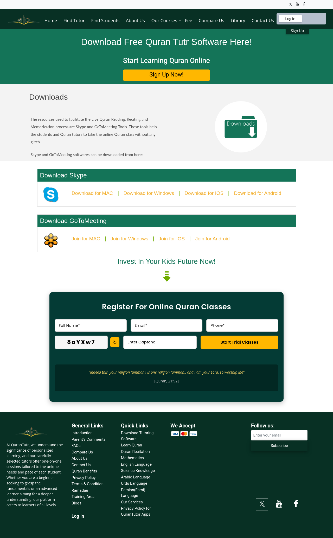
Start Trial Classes (239, 342)
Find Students (105, 20)
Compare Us (211, 20)
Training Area (83, 496)
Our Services (132, 502)
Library (238, 20)
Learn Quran (131, 445)
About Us (135, 20)
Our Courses (164, 20)
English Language (136, 464)
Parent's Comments (89, 439)
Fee (188, 20)
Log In (78, 516)
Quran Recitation (135, 451)
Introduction (82, 433)
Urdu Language (134, 483)
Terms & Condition (88, 484)
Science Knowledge (138, 470)
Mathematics (132, 458)
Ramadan (80, 490)
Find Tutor (74, 20)
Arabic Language (135, 477)
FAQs (76, 445)
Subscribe (279, 445)
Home (50, 20)
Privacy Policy (83, 477)
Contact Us (263, 20)
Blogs (76, 503)
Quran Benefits (84, 471)
